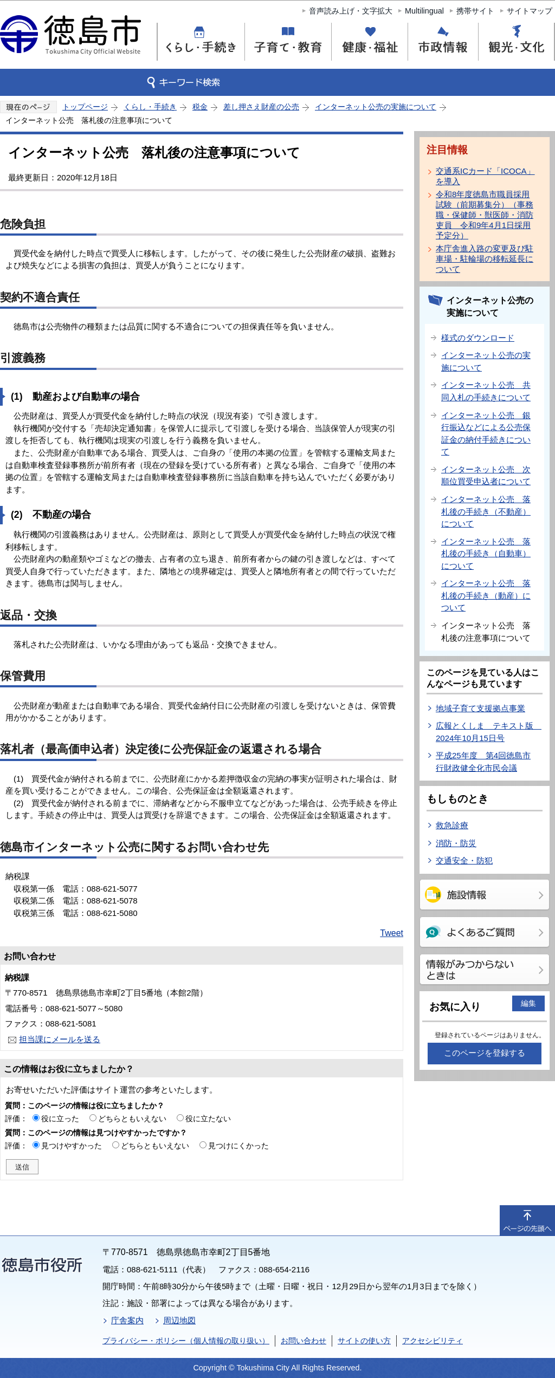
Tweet (391, 933)
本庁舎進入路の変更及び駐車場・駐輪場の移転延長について (484, 259)
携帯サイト (475, 10)
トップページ (85, 106)
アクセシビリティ (432, 1340)
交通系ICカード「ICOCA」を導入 (485, 176)
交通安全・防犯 (464, 860)
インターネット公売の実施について (375, 106)
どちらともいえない (132, 1118)
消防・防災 (456, 843)
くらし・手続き (150, 106)
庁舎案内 (127, 1320)
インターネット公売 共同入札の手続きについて (486, 391)
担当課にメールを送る (59, 1039)
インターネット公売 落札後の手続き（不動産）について (486, 511)
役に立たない (208, 1118)
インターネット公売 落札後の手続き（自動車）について (486, 553)
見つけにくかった (238, 1145)
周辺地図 (179, 1320)
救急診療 (452, 825)
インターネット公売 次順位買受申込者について (486, 475)
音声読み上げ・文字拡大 (350, 10)
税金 (200, 106)
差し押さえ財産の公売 (261, 106)
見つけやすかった (71, 1145)
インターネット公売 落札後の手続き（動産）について (486, 595)
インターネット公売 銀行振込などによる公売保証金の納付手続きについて (486, 434)
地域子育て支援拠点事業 (480, 708)
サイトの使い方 (364, 1340)
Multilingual (424, 10)
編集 (528, 1003)
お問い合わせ (303, 1340)
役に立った (60, 1118)
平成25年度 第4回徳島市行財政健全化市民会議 (483, 761)
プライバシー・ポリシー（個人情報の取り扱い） (185, 1340)
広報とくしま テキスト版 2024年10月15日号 (488, 732)
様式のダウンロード (477, 337)
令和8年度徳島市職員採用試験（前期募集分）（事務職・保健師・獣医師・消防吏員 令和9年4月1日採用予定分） (484, 215)
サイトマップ (529, 10)
